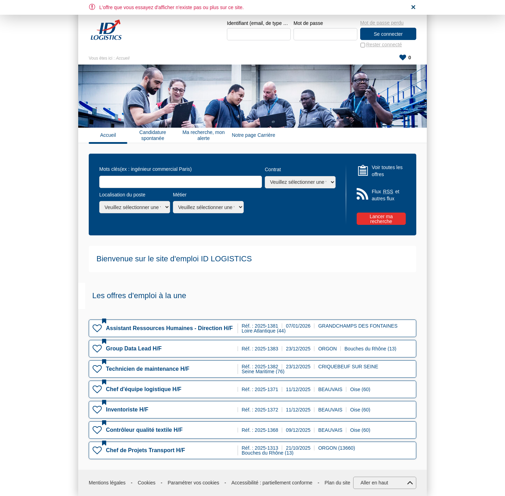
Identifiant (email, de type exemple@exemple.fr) (259, 23)
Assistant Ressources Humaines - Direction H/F (169, 328)
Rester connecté (384, 45)
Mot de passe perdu (382, 23)
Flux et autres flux (385, 195)
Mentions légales (107, 482)
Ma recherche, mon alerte (203, 135)
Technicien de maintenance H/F (147, 369)
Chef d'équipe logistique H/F (143, 389)
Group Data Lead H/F (134, 348)
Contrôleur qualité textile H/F (144, 430)
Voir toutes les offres (387, 171)
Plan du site (337, 482)
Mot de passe (308, 23)
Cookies (147, 482)
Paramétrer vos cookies (193, 482)
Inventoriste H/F (127, 410)
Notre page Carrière (253, 135)
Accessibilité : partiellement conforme (271, 482)
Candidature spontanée (152, 135)
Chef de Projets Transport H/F (145, 450)
